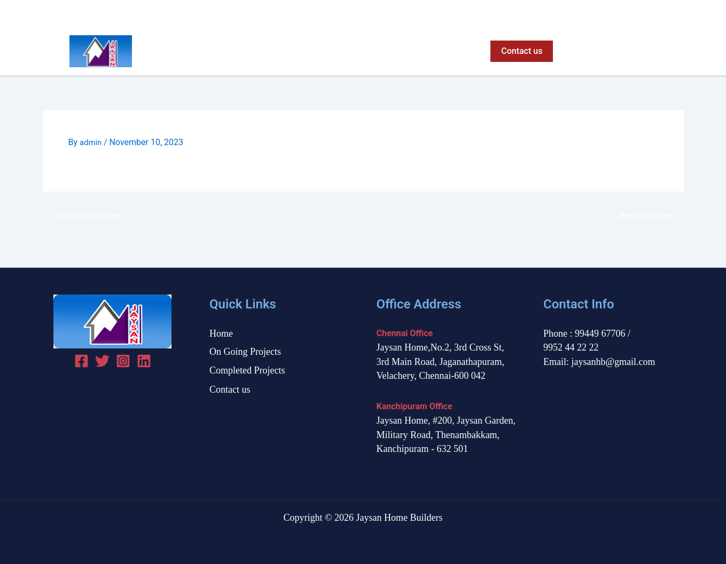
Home (270, 51)
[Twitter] (659, 13)
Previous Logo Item (86, 215)
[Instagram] (678, 13)
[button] (519, 51)
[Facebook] (640, 13)
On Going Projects (337, 51)
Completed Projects (429, 51)
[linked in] (144, 361)
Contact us (230, 389)
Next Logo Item (648, 215)
